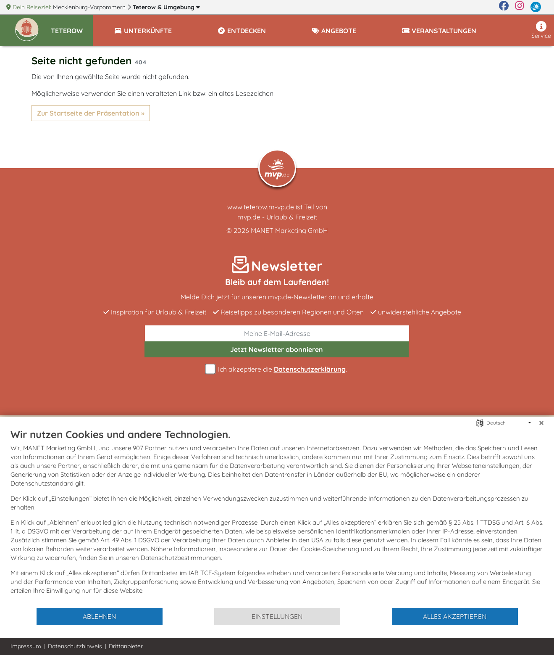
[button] (72, 27)
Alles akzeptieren (454, 616)
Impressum (26, 646)
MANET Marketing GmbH (289, 230)
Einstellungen (277, 616)
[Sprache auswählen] (479, 422)
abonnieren (276, 349)
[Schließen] (541, 423)
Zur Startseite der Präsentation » (90, 113)
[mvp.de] (535, 7)
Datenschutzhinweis (75, 646)
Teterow (166, 7)
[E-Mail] (277, 333)
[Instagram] (519, 7)
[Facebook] (504, 7)
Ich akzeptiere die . (277, 369)
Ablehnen (99, 616)
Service (541, 30)
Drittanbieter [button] (126, 646)
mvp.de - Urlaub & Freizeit (277, 217)
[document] (277, 517)
